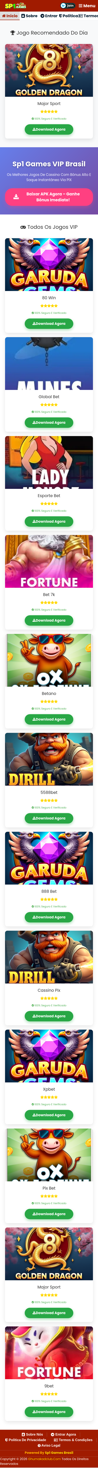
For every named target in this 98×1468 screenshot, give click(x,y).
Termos (88, 16)
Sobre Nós (32, 1435)
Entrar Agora (63, 1435)
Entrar (49, 16)
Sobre (29, 16)
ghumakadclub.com (45, 1459)
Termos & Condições (73, 1440)
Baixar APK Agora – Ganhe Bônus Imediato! (47, 197)
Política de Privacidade (25, 1440)
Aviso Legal (49, 1446)
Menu (87, 6)
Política (68, 16)
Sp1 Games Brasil (59, 1453)
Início (9, 16)
